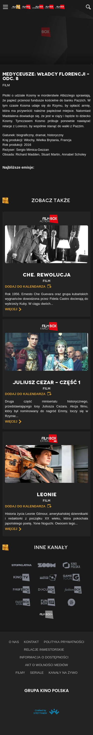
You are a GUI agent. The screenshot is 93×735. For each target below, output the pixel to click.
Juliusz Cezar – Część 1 (46, 385)
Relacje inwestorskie (44, 649)
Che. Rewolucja (46, 277)
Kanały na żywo (63, 672)
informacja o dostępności (44, 657)
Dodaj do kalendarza (25, 286)
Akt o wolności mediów (46, 665)
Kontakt (31, 642)
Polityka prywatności (64, 642)
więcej (11, 309)
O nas (14, 642)
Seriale (37, 672)
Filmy (20, 672)
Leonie (46, 497)
